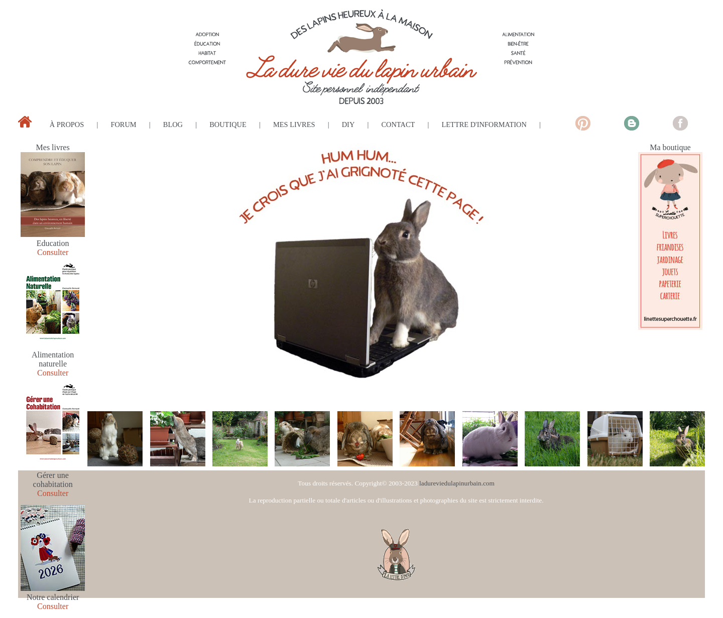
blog (173, 124)
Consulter (52, 252)
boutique (228, 124)
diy (348, 124)
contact (398, 124)
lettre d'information (484, 124)
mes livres (294, 124)
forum (123, 124)
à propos (67, 124)
